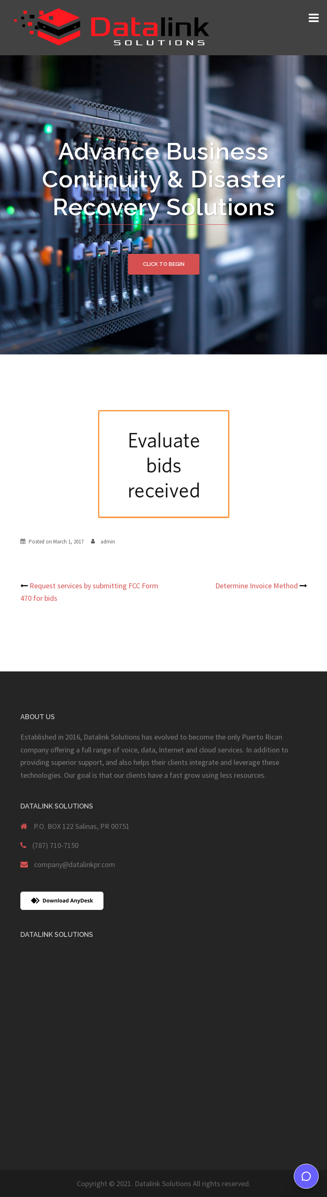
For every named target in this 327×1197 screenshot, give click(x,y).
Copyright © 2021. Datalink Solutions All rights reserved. (164, 1183)
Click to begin (163, 264)
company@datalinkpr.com (74, 864)
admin (108, 541)
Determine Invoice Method (256, 585)
